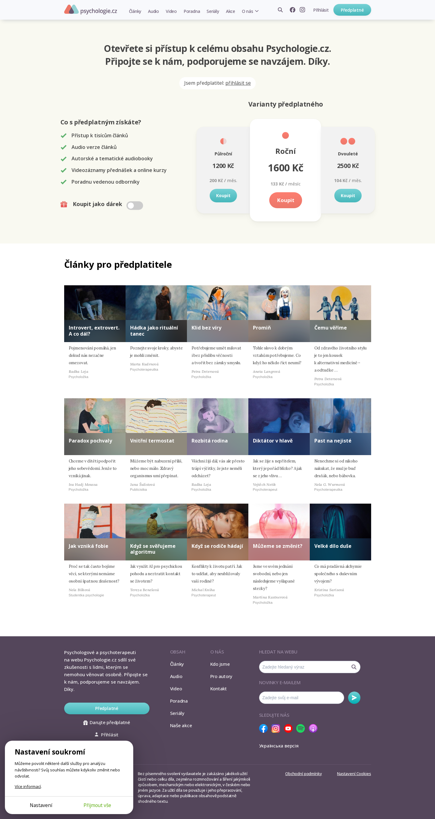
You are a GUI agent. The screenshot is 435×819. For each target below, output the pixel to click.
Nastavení (41, 805)
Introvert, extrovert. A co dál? (94, 330)
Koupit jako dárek (102, 204)
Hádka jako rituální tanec (154, 330)
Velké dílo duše (332, 546)
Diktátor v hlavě (273, 440)
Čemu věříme (330, 327)
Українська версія (279, 746)
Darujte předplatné (106, 722)
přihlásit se (238, 83)
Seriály (213, 11)
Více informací (28, 786)
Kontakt (218, 688)
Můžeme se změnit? (277, 546)
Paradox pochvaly (90, 440)
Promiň (262, 327)
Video (171, 11)
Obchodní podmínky (303, 773)
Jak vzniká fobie (88, 546)
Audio (153, 11)
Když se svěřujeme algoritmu (153, 549)
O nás (247, 11)
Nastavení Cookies (354, 773)
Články (135, 11)
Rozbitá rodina (210, 440)
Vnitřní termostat (152, 440)
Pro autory (221, 676)
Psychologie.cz (90, 9)
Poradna (192, 11)
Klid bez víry (206, 327)
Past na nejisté (332, 440)
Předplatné (352, 10)
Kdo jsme (220, 664)
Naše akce (181, 725)
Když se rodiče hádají (217, 546)
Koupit (223, 195)
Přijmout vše (97, 805)
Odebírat (354, 698)
